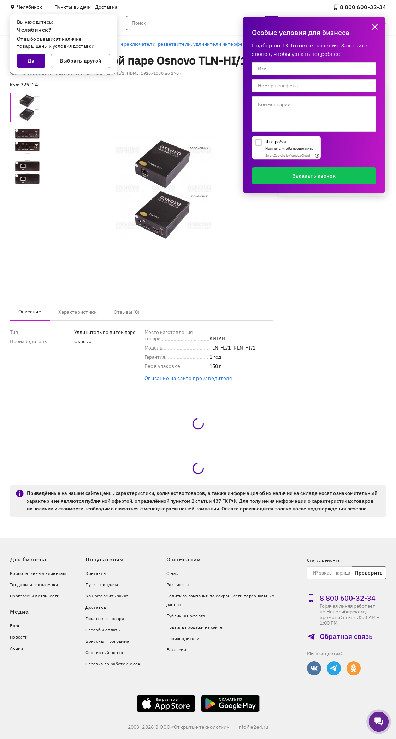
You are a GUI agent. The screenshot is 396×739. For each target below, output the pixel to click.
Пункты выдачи (72, 7)
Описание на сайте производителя (188, 378)
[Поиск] (202, 23)
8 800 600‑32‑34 (359, 7)
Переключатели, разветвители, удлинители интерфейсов (185, 44)
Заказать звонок (314, 176)
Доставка (106, 7)
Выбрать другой (80, 61)
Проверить (369, 573)
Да (31, 61)
